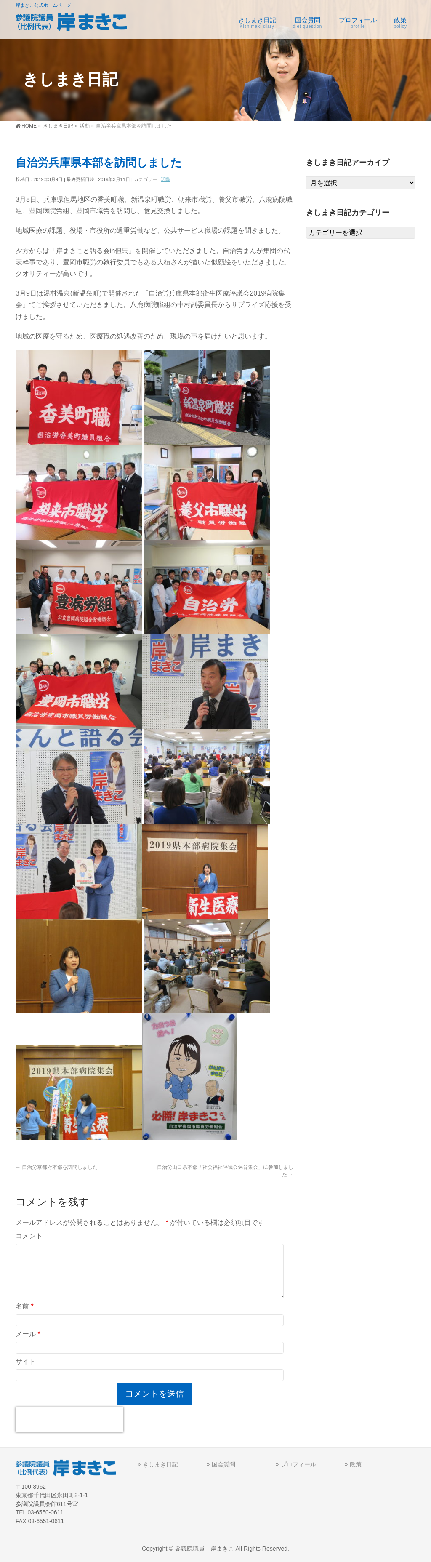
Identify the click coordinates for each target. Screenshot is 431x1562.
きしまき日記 (160, 1464)
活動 (165, 179)
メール (28, 1334)
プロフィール (298, 1464)
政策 (356, 1464)
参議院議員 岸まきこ (204, 1548)
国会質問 (223, 1464)
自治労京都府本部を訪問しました (57, 1167)
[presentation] (69, 1419)
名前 (25, 1306)
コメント (29, 1235)
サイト (26, 1361)
